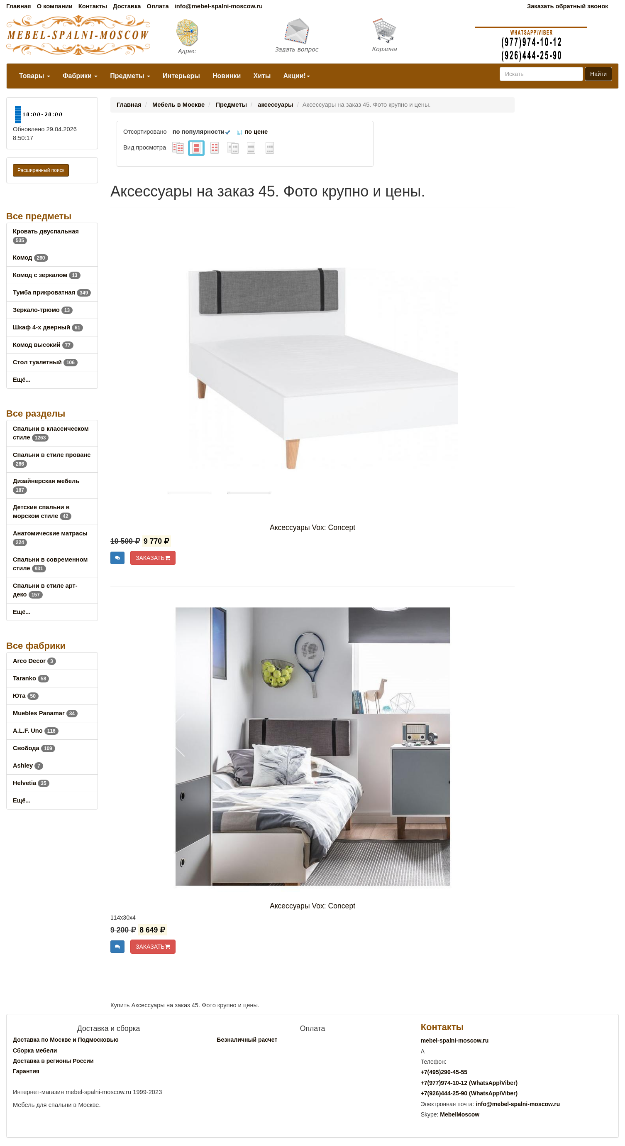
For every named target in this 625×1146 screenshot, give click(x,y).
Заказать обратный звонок (567, 6)
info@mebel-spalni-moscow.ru (219, 6)
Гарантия (26, 1071)
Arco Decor (34, 661)
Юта (26, 695)
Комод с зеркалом (47, 275)
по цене (252, 131)
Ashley (28, 765)
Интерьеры (181, 75)
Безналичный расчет (247, 1039)
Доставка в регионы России (53, 1061)
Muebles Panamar (45, 713)
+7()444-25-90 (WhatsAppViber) (469, 1093)
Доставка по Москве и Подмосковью (66, 1039)
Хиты (262, 75)
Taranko (31, 678)
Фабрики (80, 75)
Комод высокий (43, 344)
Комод (30, 257)
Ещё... (22, 379)
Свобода (34, 748)
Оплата (157, 6)
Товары (34, 75)
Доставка (127, 6)
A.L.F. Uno (36, 730)
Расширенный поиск (40, 170)
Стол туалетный (45, 362)
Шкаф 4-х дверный (48, 327)
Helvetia (31, 783)
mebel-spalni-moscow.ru (455, 1040)
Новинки (226, 75)
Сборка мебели (35, 1050)
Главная (18, 6)
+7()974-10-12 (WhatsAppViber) (469, 1083)
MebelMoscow (459, 1114)
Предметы (130, 75)
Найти (598, 74)
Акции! (296, 75)
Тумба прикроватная (52, 292)
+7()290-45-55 (444, 1072)
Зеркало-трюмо (43, 310)
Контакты (92, 6)
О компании (55, 6)
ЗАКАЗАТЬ (153, 558)
